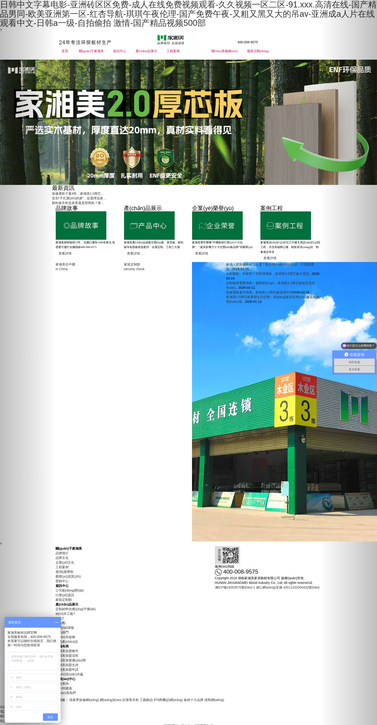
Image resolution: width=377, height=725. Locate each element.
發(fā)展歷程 (64, 572)
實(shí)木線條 (65, 637)
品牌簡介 (62, 553)
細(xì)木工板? (65, 614)
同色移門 (62, 632)
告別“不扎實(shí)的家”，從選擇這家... (79, 198)
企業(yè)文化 (65, 562)
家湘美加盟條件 (67, 651)
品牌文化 (62, 558)
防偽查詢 (62, 683)
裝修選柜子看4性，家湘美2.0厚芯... (78, 193)
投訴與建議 (64, 688)
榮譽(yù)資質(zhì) (68, 576)
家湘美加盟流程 (67, 655)
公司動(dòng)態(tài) (70, 590)
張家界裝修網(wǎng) (84, 700)
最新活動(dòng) (258, 51)
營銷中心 (62, 581)
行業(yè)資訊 (65, 595)
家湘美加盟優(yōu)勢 (71, 660)
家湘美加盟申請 (67, 669)
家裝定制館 (64, 600)
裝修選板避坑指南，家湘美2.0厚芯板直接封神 (259, 292)
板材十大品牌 (193, 700)
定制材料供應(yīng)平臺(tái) (76, 609)
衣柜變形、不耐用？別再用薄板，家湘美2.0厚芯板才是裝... (269, 274)
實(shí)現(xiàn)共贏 (69, 674)
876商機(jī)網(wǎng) (168, 700)
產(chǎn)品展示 (146, 51)
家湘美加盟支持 (67, 665)
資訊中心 (119, 51)
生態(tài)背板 (65, 628)
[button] (28, 362)
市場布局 (195, 51)
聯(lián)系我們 (66, 693)
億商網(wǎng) (214, 700)
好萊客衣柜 (130, 700)
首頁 (65, 51)
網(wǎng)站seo (111, 700)
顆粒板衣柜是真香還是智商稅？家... (78, 203)
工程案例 (173, 51)
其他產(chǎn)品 (67, 641)
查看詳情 (65, 253)
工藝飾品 (146, 700)
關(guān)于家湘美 (91, 51)
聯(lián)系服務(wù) (224, 51)
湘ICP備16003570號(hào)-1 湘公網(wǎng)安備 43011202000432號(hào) (267, 587)
